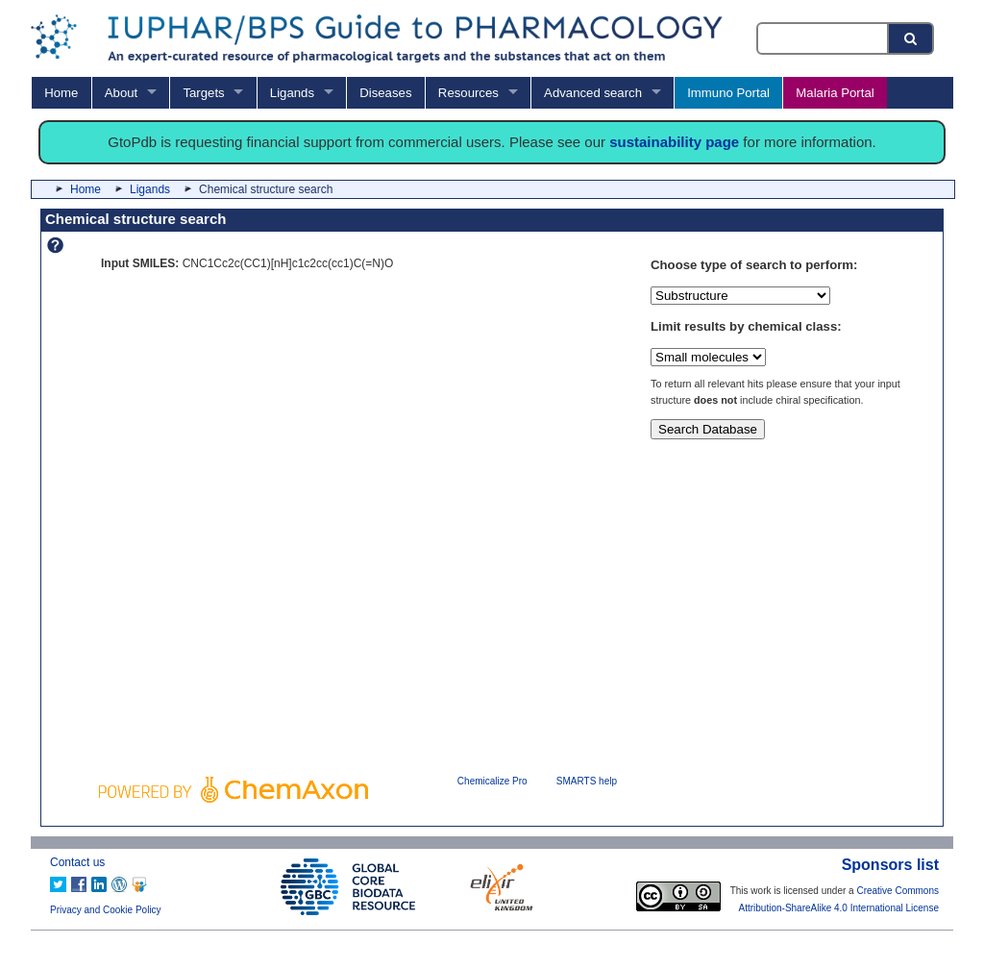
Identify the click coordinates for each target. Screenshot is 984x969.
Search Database (707, 429)
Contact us (77, 862)
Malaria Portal (834, 93)
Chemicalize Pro (492, 781)
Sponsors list (890, 865)
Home (61, 93)
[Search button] (912, 38)
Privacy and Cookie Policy (105, 910)
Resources (468, 93)
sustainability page (674, 142)
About (121, 93)
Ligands (292, 93)
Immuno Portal (728, 93)
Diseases (385, 93)
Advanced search (593, 93)
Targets (203, 93)
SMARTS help (586, 781)
